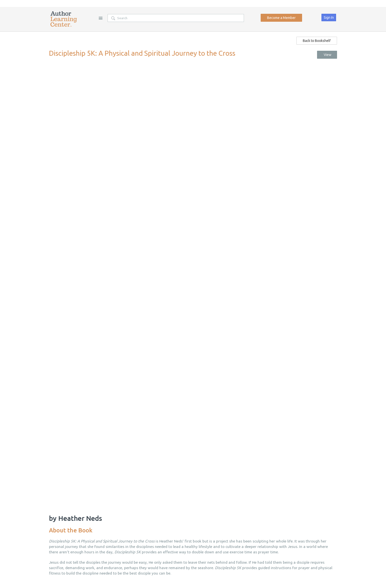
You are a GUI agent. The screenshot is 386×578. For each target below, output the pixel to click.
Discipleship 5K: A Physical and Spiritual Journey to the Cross (142, 53)
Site (100, 18)
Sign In (329, 17)
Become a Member (281, 18)
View (327, 55)
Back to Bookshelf (317, 41)
